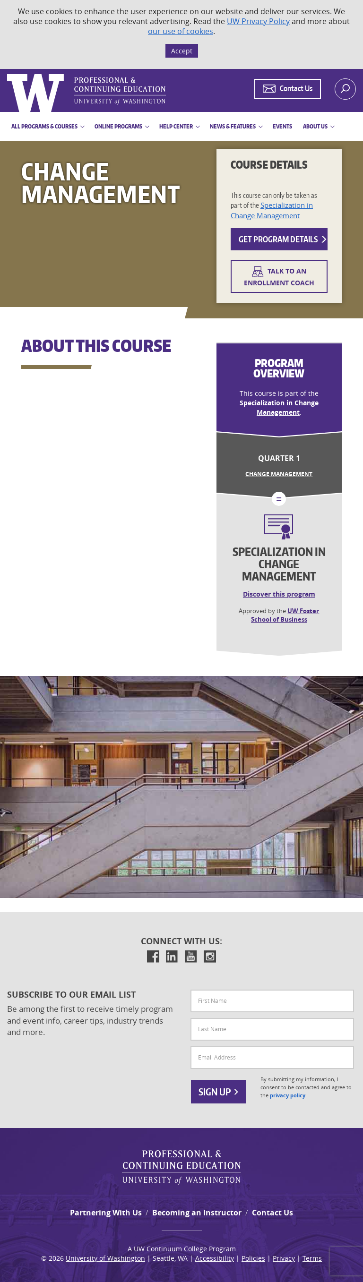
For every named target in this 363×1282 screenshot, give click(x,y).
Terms (312, 1258)
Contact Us (272, 1212)
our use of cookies (180, 31)
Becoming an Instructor (197, 1212)
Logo (8, 74)
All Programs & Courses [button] (44, 126)
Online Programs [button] (118, 126)
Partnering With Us (106, 1212)
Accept (181, 50)
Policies (253, 1258)
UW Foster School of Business (285, 615)
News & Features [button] (233, 126)
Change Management (278, 474)
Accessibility (214, 1258)
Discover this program (279, 594)
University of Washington (105, 1258)
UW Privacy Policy (258, 21)
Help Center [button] (176, 126)
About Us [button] (315, 126)
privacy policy (287, 1095)
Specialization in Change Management (272, 210)
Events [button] (282, 126)
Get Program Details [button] (283, 239)
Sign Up (218, 1091)
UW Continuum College (170, 1248)
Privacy (284, 1258)
